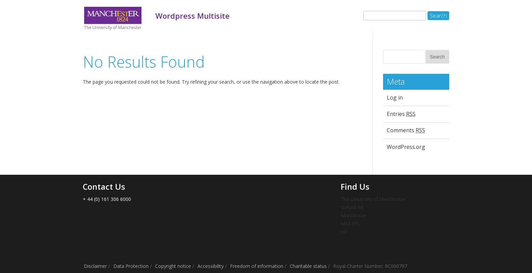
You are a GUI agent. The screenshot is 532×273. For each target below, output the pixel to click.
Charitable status (308, 266)
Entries (401, 114)
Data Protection (131, 266)
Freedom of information (256, 266)
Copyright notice (173, 266)
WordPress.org (406, 147)
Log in (395, 97)
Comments (406, 130)
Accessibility (210, 266)
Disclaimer (95, 266)
